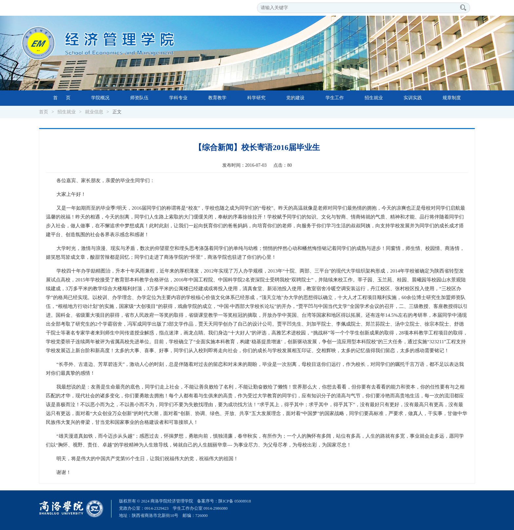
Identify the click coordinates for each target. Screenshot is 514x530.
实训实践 (413, 97)
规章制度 (452, 97)
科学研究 (256, 97)
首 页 (61, 97)
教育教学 (217, 97)
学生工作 (335, 97)
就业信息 (94, 111)
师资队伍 (139, 97)
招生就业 (374, 97)
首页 (43, 111)
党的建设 (295, 97)
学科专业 (178, 97)
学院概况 (100, 97)
